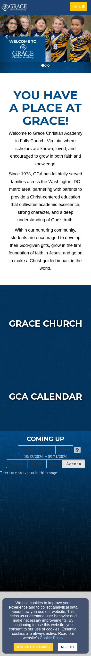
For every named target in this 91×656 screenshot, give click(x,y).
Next (64, 449)
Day (54, 463)
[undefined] (45, 394)
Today (28, 449)
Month (16, 463)
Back (46, 449)
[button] (7, 36)
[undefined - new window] (45, 321)
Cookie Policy (51, 638)
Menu (79, 6)
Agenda (73, 463)
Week (36, 463)
